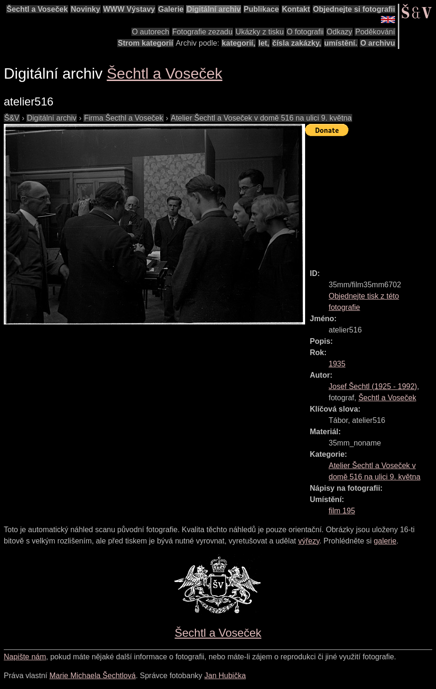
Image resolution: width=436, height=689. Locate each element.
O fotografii (305, 32)
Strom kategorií (145, 43)
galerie (385, 541)
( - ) (373, 386)
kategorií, (238, 43)
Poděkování (375, 32)
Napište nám (25, 657)
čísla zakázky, (296, 43)
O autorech (150, 32)
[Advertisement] (370, 198)
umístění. (340, 43)
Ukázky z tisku (259, 32)
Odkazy (339, 32)
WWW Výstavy (129, 9)
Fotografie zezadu (202, 32)
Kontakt (296, 9)
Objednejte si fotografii (354, 9)
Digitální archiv (213, 9)
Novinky (85, 9)
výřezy (308, 541)
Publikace (261, 9)
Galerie (171, 9)
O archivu (377, 43)
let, (263, 43)
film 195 (342, 511)
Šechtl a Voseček (37, 9)
